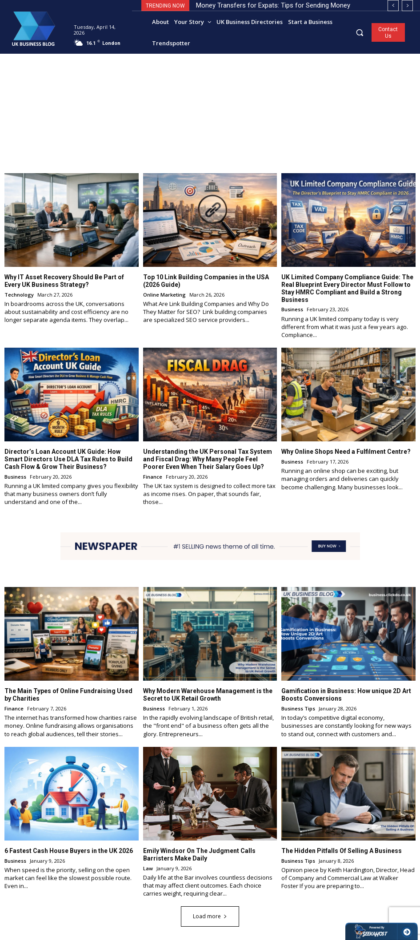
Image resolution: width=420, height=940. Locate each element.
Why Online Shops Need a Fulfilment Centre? (346, 451)
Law (148, 868)
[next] (407, 5)
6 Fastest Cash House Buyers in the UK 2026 (68, 850)
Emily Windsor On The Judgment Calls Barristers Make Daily (199, 854)
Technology (19, 294)
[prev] (393, 5)
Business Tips (298, 708)
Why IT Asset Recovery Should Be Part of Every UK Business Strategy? (64, 281)
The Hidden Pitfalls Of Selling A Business (341, 850)
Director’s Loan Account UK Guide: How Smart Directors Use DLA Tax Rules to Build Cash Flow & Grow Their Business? (68, 459)
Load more (210, 916)
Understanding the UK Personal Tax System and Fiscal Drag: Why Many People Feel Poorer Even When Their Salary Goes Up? (207, 459)
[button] (359, 32)
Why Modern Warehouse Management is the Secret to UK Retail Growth (207, 694)
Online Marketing (164, 294)
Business (292, 309)
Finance (152, 476)
